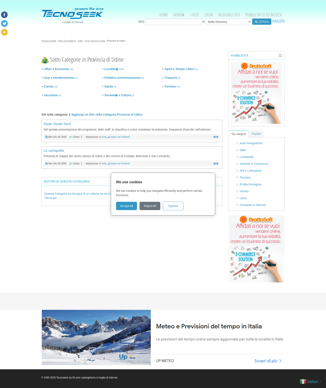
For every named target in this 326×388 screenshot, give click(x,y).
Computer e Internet (253, 205)
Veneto (244, 191)
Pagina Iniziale (48, 40)
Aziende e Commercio (254, 163)
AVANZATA (278, 21)
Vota (103, 136)
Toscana (245, 177)
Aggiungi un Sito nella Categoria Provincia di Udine (106, 114)
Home (163, 14)
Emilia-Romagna (250, 184)
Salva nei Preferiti (120, 136)
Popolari (256, 133)
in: (226, 22)
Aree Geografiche (67, 40)
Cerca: (169, 22)
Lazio (243, 198)
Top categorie (238, 134)
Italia (80, 40)
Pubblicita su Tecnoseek (263, 14)
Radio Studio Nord (57, 124)
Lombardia (246, 157)
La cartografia (54, 150)
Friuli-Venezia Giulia (95, 40)
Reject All (150, 206)
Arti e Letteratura (250, 170)
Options (173, 206)
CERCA (262, 21)
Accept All (126, 206)
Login (208, 14)
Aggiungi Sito (229, 14)
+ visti (194, 14)
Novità (179, 14)
